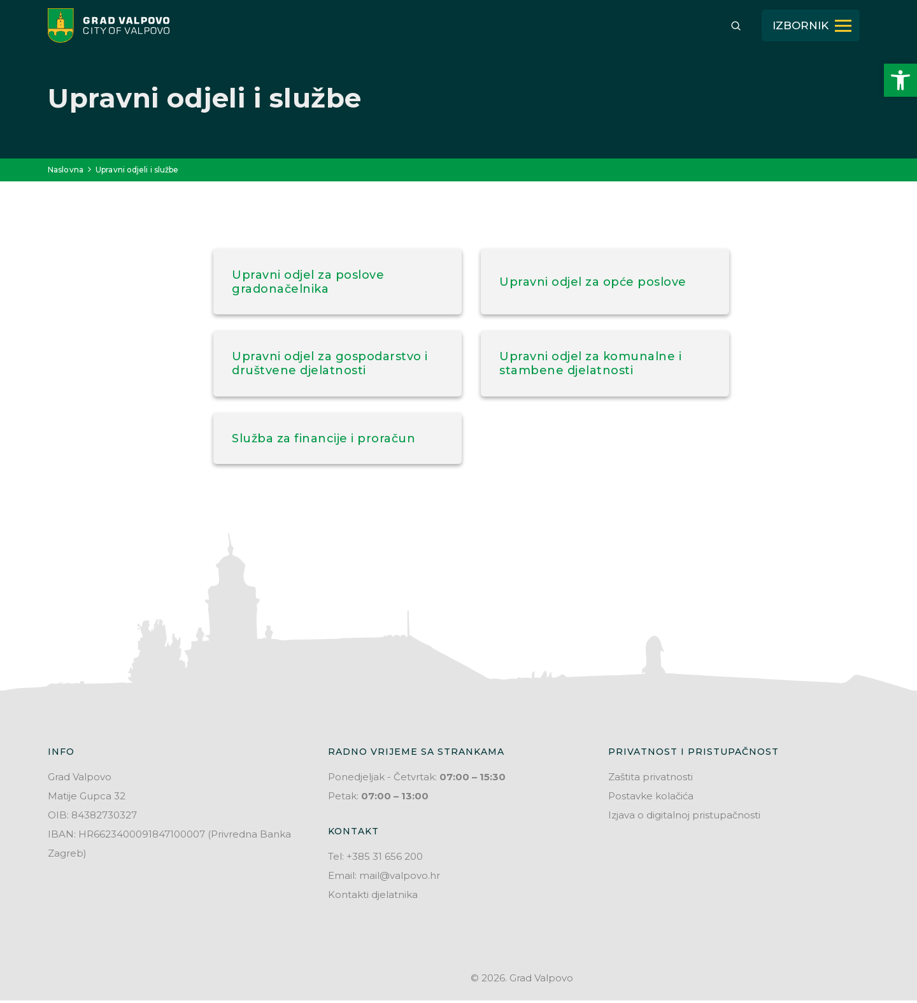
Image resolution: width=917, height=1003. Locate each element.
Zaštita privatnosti (650, 779)
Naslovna (65, 169)
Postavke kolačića (650, 798)
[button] (900, 80)
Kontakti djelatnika (373, 897)
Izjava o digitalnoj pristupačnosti (684, 817)
